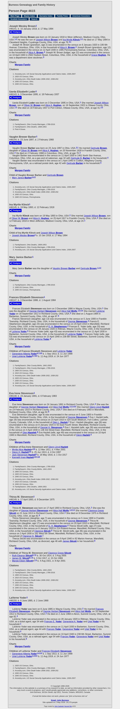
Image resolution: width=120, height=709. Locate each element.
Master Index (29, 16)
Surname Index (46, 16)
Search (34, 19)
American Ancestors (81, 16)
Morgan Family (22, 65)
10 (39, 457)
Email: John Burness (60, 700)
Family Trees (62, 16)
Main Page (15, 16)
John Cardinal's (59, 706)
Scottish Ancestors (19, 19)
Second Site (68, 706)
